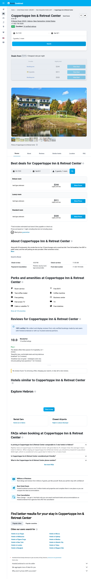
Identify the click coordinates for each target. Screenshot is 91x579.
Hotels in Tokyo (54, 545)
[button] (3, 3)
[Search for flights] (3, 9)
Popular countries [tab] (31, 523)
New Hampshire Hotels (42, 10)
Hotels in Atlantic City (56, 542)
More (12, 251)
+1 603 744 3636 (17, 24)
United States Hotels (22, 10)
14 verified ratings (29, 26)
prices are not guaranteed (54, 557)
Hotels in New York (17, 542)
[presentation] (37, 145)
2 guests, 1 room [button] (18, 38)
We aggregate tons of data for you (50, 567)
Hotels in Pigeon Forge (18, 539)
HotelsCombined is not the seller (50, 563)
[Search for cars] (3, 18)
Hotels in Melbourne (17, 536)
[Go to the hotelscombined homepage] (15, 3)
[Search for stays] (3, 14)
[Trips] (3, 32)
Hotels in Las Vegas (17, 534)
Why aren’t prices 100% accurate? (50, 571)
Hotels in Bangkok (17, 548)
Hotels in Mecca (54, 534)
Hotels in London (16, 545)
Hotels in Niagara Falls (56, 548)
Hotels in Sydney (54, 536)
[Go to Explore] (3, 26)
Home (13, 10)
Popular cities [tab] (17, 523)
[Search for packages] (3, 22)
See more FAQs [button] (49, 464)
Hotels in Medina (54, 539)
